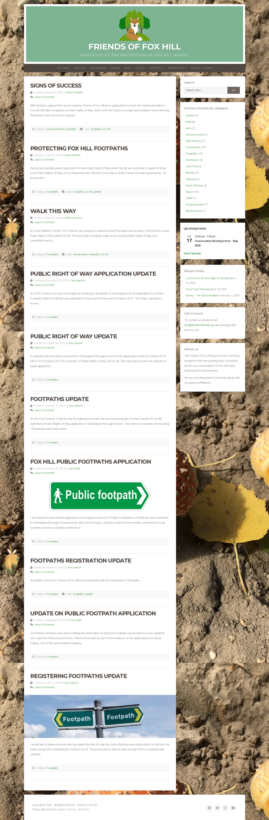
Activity (190, 115)
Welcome (63, 68)
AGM (189, 122)
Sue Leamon (78, 280)
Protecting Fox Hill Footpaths (79, 148)
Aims (189, 129)
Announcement (55, 129)
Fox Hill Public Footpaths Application (90, 461)
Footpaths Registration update (80, 560)
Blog (127, 68)
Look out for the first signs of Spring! (208, 283)
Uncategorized (195, 209)
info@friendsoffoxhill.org (199, 336)
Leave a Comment (44, 97)
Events (115, 68)
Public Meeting (194, 189)
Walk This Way (53, 211)
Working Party (194, 216)
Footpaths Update (59, 399)
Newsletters (98, 68)
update (97, 191)
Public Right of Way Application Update (93, 273)
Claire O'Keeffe (74, 92)
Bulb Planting (193, 142)
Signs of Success (55, 85)
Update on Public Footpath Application (93, 613)
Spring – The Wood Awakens (203, 302)
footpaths (96, 129)
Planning (191, 182)
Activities (155, 68)
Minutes (190, 175)
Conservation (194, 149)
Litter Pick (192, 169)
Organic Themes (66, 809)
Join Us (140, 68)
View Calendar (192, 258)
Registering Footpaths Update (78, 676)
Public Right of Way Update (73, 336)
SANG (189, 202)
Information (176, 68)
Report (190, 196)
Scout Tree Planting (197, 295)
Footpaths (70, 129)
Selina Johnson (73, 217)
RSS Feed (83, 809)
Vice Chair (74, 468)
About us (80, 68)
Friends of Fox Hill (134, 47)
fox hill (106, 129)
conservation (80, 254)
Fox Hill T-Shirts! (202, 68)
